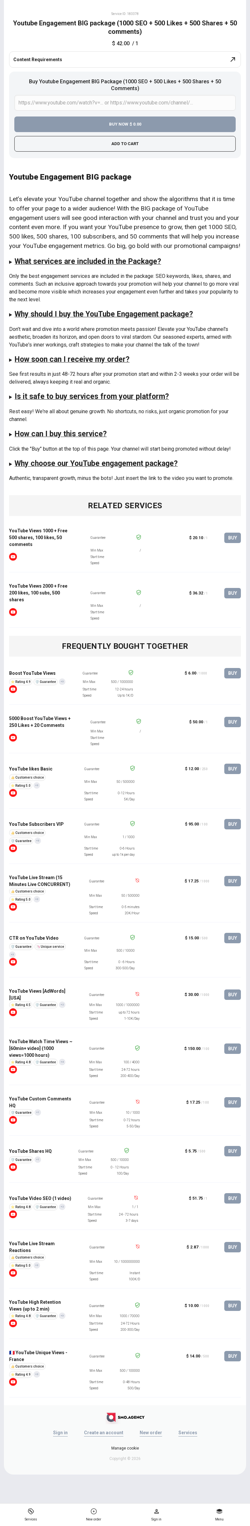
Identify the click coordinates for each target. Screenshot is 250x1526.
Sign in (60, 1432)
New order (151, 1432)
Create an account (103, 1432)
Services (187, 1432)
